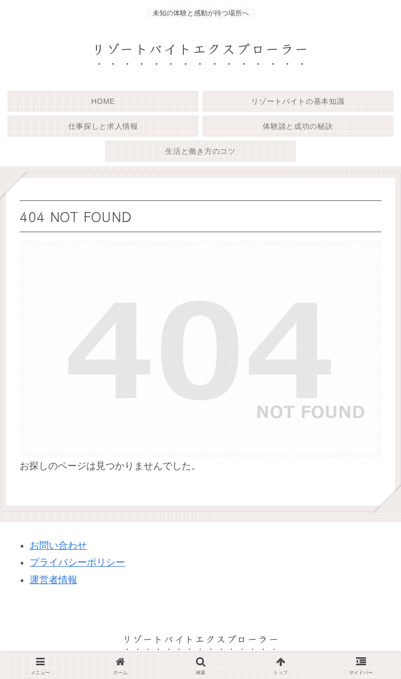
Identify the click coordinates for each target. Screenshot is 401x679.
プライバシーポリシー (77, 562)
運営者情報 (53, 580)
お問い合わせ (58, 545)
